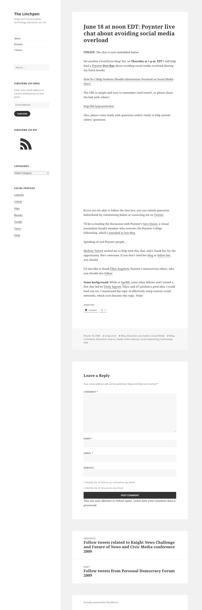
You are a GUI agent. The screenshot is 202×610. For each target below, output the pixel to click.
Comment (91, 391)
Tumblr (18, 221)
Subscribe (22, 113)
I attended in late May (121, 233)
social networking (149, 339)
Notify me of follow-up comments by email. (110, 482)
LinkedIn (19, 194)
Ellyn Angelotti (119, 269)
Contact (18, 50)
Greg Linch (110, 335)
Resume (18, 44)
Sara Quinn (150, 224)
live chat (108, 66)
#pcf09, (125, 282)
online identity (131, 339)
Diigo (17, 208)
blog (150, 255)
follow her (163, 255)
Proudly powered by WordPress (101, 602)
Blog (123, 335)
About (17, 38)
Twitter (158, 215)
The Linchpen (27, 13)
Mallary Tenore (93, 251)
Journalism (144, 335)
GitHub (18, 201)
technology (166, 339)
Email (88, 453)
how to (111, 339)
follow (108, 273)
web (86, 342)
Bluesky (18, 215)
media (119, 339)
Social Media (158, 335)
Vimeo (17, 228)
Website (89, 467)
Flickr (17, 235)
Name (88, 438)
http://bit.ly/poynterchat (99, 106)
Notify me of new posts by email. (104, 488)
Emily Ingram (112, 286)
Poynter (97, 66)
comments (89, 339)
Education (132, 335)
